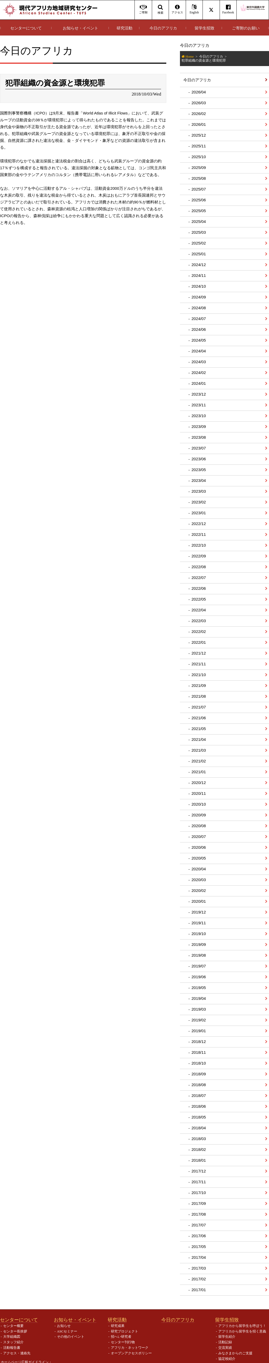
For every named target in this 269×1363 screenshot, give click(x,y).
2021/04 (199, 739)
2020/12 (199, 782)
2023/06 (199, 459)
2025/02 (199, 243)
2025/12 (199, 135)
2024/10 (199, 286)
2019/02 (199, 1020)
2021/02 (199, 761)
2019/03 (199, 1009)
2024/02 (199, 372)
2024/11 (199, 275)
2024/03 (199, 362)
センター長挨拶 (15, 1331)
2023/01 (199, 513)
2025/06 (199, 200)
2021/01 (199, 772)
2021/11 (199, 664)
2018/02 (199, 1149)
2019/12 (199, 912)
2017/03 (199, 1268)
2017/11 (199, 1182)
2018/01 (199, 1160)
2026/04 (199, 92)
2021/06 (199, 718)
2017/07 (199, 1225)
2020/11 (199, 793)
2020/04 (199, 869)
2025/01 (199, 254)
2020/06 (199, 847)
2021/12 (199, 653)
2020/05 (199, 858)
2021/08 (199, 696)
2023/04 (199, 480)
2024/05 (199, 340)
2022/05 (199, 599)
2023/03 (199, 491)
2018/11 (199, 1052)
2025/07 (199, 189)
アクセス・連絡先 (16, 1353)
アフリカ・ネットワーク (129, 1348)
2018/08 (199, 1084)
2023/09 (199, 426)
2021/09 (199, 685)
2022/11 (199, 534)
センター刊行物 (123, 1342)
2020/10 (199, 804)
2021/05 (199, 728)
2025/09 (199, 167)
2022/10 (199, 545)
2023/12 (199, 394)
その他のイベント (70, 1337)
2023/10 (199, 415)
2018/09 (199, 1074)
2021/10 (199, 674)
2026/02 (199, 113)
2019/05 (199, 987)
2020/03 (199, 879)
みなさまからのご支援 (235, 1353)
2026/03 (199, 103)
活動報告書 (11, 1348)
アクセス (177, 9)
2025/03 (199, 232)
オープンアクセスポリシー (131, 1353)
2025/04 (199, 221)
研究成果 (118, 1326)
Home (189, 56)
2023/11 (199, 405)
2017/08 (199, 1214)
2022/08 (199, 567)
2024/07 (199, 318)
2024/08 (199, 308)
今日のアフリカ (163, 28)
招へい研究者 (121, 1337)
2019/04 (199, 998)
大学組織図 (11, 1337)
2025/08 (199, 178)
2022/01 (199, 642)
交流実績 (225, 1348)
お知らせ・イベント (80, 28)
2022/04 (199, 610)
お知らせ (64, 1326)
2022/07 (199, 577)
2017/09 (199, 1203)
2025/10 (199, 156)
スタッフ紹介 (13, 1342)
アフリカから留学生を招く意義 (242, 1331)
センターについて (26, 28)
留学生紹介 (226, 1337)
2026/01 (199, 124)
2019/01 (199, 1031)
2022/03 (199, 620)
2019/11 (199, 923)
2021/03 (199, 750)
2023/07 (199, 448)
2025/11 (199, 146)
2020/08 (199, 825)
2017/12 (199, 1171)
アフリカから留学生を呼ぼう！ (242, 1326)
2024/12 (199, 264)
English (194, 9)
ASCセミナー (67, 1331)
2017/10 (199, 1192)
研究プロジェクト (124, 1331)
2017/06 (199, 1236)
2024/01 (199, 383)
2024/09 (199, 297)
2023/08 (199, 437)
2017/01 (199, 1289)
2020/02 (199, 890)
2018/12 (199, 1041)
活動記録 (225, 1342)
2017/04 (199, 1257)
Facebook (228, 9)
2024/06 (199, 329)
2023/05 (199, 469)
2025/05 (199, 210)
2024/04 (199, 351)
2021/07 (199, 707)
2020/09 (199, 815)
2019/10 (199, 933)
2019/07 (199, 966)
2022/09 (199, 556)
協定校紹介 (226, 1359)
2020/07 (199, 836)
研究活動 (124, 28)
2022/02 (199, 631)
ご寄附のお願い (246, 28)
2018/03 (199, 1138)
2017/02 (199, 1279)
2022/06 (199, 588)
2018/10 (199, 1063)
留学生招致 (204, 28)
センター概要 (13, 1326)
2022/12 (199, 523)
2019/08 (199, 955)
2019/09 (199, 944)
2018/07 (199, 1095)
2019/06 (199, 977)
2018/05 (199, 1117)
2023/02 (199, 502)
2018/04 (199, 1128)
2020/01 (199, 901)
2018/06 (199, 1106)
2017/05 (199, 1246)
